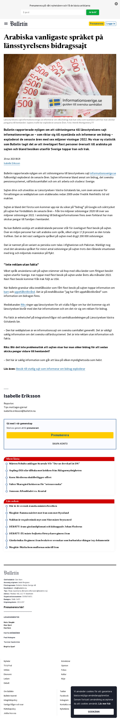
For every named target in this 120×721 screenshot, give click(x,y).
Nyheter (7, 661)
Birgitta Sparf (9, 646)
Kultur (63, 674)
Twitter (63, 691)
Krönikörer (65, 661)
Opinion (64, 665)
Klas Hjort (8, 625)
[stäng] (116, 4)
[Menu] (6, 23)
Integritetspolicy (10, 700)
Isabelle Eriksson (12, 163)
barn (6, 292)
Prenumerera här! (14, 607)
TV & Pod (8, 665)
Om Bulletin (9, 691)
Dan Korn (7, 628)
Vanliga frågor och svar (13, 704)
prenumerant (33, 428)
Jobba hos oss (10, 713)
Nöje (63, 678)
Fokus (63, 670)
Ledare (6, 678)
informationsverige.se (103, 173)
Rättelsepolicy (10, 709)
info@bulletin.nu (20, 588)
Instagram (64, 700)
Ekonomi (8, 674)
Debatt (6, 683)
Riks (23, 304)
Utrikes (6, 670)
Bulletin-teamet (10, 695)
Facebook (64, 695)
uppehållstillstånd (24, 292)
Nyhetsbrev (64, 709)
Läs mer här (104, 703)
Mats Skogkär (9, 622)
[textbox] (60, 269)
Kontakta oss (65, 704)
